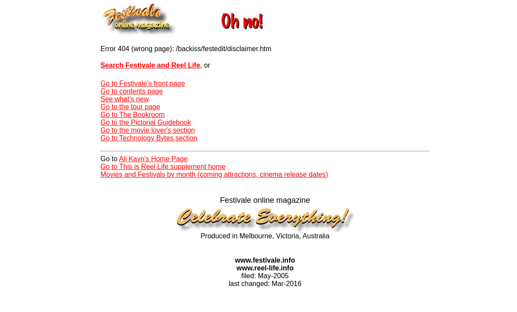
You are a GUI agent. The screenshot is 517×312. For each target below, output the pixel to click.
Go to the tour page (130, 106)
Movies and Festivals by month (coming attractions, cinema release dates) (214, 174)
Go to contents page (131, 91)
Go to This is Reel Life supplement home (163, 166)
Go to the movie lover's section (147, 130)
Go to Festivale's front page (142, 83)
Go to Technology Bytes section (148, 138)
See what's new (124, 99)
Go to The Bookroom (132, 114)
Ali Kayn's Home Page (153, 158)
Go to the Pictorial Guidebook (145, 122)
